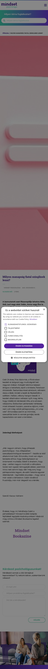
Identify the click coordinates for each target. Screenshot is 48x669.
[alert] (24, 334)
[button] (24, 357)
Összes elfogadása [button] (24, 346)
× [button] (44, 310)
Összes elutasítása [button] (24, 352)
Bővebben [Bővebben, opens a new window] (33, 319)
